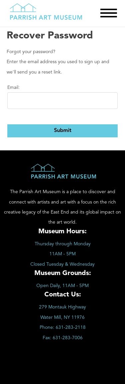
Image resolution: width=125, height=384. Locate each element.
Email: (13, 88)
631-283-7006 (68, 338)
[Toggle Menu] (108, 13)
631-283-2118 (71, 327)
